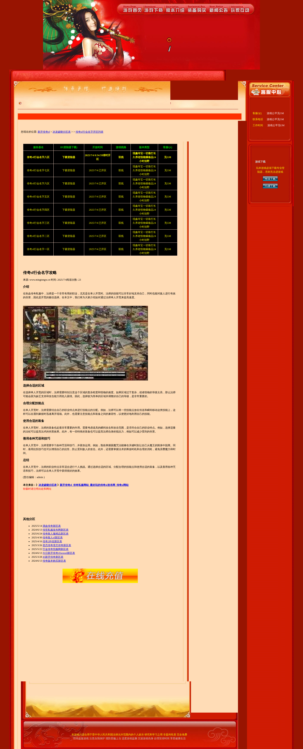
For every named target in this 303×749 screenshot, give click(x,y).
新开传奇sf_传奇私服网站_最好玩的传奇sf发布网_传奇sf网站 (94, 484)
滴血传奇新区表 (52, 525)
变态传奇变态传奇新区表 (57, 545)
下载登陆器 (68, 170)
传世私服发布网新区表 (55, 529)
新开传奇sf (44, 131)
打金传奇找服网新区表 (55, 549)
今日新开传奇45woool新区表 (59, 553)
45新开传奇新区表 (53, 556)
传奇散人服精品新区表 (55, 533)
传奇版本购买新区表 (54, 560)
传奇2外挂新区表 (52, 541)
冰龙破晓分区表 (62, 131)
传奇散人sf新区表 (53, 537)
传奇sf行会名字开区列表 (89, 131)
